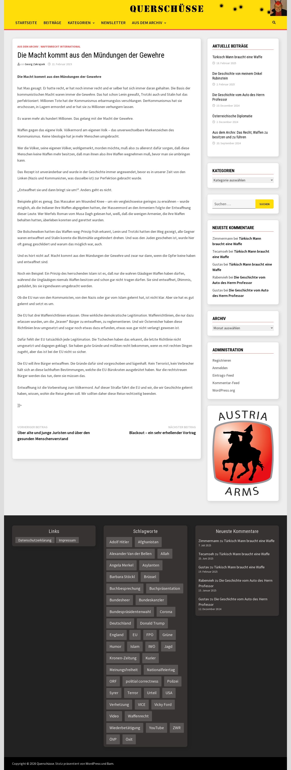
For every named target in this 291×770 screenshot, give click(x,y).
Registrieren (221, 360)
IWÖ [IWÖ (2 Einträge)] (151, 646)
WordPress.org (223, 390)
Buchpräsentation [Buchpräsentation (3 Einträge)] (164, 588)
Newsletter (113, 22)
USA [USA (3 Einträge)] (169, 692)
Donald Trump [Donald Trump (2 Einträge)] (152, 623)
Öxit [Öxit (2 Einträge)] (129, 739)
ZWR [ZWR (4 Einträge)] (177, 727)
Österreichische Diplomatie (232, 116)
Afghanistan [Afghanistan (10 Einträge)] (148, 541)
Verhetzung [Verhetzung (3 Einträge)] (119, 704)
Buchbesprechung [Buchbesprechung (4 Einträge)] (125, 588)
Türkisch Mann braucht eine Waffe (237, 57)
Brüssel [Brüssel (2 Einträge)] (150, 576)
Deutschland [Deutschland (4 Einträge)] (120, 623)
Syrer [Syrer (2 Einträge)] (114, 692)
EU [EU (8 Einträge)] (135, 634)
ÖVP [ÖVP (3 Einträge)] (113, 739)
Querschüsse (45, 764)
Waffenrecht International (60, 46)
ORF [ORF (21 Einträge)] (113, 681)
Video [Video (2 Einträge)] (114, 716)
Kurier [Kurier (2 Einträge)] (151, 658)
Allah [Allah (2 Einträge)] (165, 553)
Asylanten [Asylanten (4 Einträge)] (150, 565)
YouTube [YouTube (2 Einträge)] (156, 727)
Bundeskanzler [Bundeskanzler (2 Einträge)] (151, 599)
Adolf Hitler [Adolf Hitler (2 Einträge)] (119, 541)
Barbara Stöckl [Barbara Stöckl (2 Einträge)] (122, 576)
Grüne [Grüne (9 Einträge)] (167, 634)
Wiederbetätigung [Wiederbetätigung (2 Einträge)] (125, 727)
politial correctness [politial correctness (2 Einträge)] (142, 681)
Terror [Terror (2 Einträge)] (132, 692)
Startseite (26, 22)
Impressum (67, 540)
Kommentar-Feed (225, 382)
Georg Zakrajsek (35, 64)
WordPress (93, 764)
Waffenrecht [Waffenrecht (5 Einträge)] (138, 716)
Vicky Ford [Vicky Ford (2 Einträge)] (163, 704)
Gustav (203, 567)
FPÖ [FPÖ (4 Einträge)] (149, 634)
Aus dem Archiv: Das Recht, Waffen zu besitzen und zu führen (240, 134)
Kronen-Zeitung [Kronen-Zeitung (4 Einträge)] (123, 658)
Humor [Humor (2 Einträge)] (115, 646)
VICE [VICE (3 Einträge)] (142, 704)
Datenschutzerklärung (35, 540)
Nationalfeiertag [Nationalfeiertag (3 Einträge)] (161, 669)
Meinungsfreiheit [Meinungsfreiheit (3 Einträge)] (124, 669)
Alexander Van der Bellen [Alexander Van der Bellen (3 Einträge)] (131, 553)
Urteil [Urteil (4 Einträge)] (151, 692)
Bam (110, 764)
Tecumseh (206, 554)
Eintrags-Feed (223, 375)
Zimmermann (208, 540)
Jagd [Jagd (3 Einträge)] (168, 646)
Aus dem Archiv (147, 22)
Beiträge (52, 22)
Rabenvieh (206, 580)
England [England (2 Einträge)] (116, 634)
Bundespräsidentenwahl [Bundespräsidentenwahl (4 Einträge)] (130, 611)
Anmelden (220, 367)
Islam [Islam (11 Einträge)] (134, 646)
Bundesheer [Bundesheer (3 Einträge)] (120, 599)
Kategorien (79, 22)
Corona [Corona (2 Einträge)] (166, 611)
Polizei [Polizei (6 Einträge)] (172, 681)
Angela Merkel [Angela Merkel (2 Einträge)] (121, 565)
